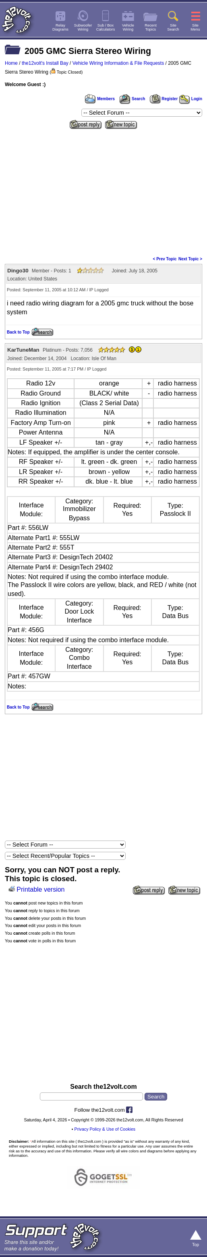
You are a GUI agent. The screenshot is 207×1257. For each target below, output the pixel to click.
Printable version (40, 889)
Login (190, 99)
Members (100, 99)
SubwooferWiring (83, 27)
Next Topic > (190, 259)
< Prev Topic (165, 259)
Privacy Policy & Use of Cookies (105, 1129)
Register (164, 99)
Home (11, 63)
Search (132, 99)
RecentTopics (151, 27)
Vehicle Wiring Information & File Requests (118, 63)
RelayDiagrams (60, 27)
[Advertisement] (103, 192)
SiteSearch (173, 27)
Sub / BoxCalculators (105, 27)
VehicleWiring (128, 27)
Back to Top (18, 332)
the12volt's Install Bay (45, 63)
